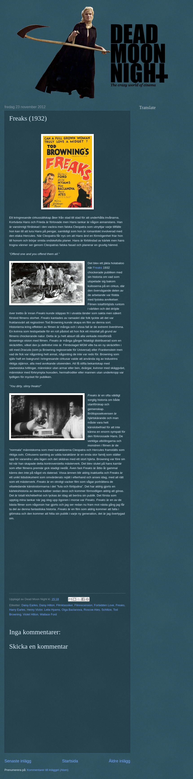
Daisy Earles (29, 605)
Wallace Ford (48, 614)
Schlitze (106, 609)
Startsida (70, 761)
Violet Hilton (30, 614)
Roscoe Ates (92, 609)
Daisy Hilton (47, 605)
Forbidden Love (104, 605)
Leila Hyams (52, 609)
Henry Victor (35, 609)
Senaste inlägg (17, 761)
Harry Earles (17, 609)
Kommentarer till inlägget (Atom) (47, 770)
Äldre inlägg (119, 761)
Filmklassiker (64, 605)
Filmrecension (83, 605)
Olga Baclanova (72, 609)
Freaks (97, 267)
